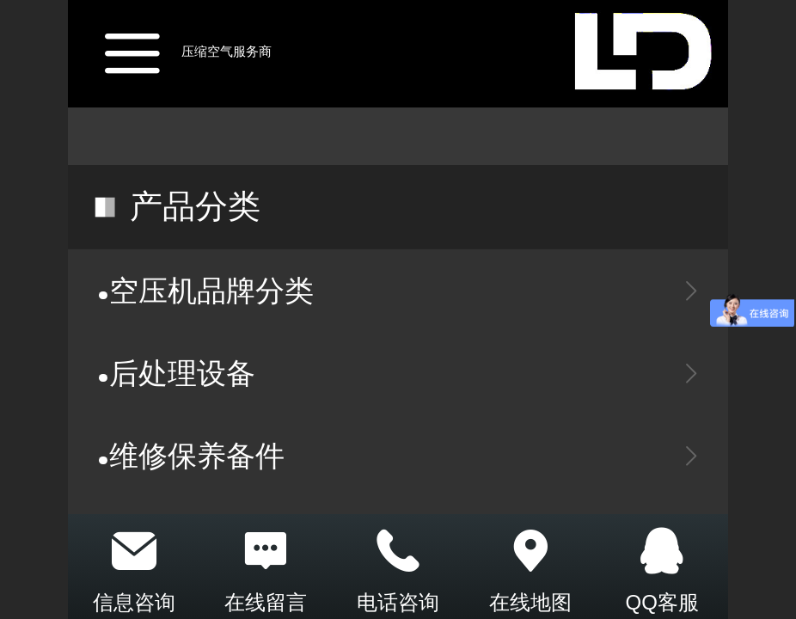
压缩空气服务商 (226, 51)
